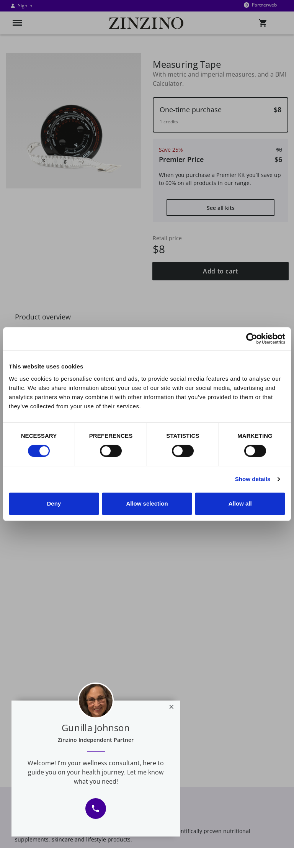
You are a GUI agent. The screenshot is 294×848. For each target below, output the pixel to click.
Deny (54, 503)
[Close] (171, 706)
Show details (253, 479)
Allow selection (147, 503)
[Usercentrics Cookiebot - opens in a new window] (251, 338)
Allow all (240, 503)
